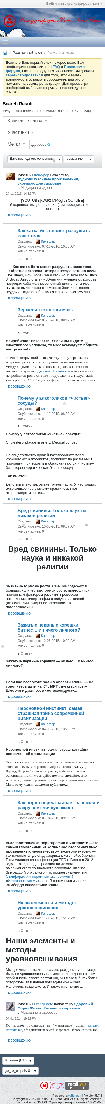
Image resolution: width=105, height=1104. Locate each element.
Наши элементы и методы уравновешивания (47, 905)
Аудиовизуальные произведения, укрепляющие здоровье (48, 181)
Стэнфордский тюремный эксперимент (39, 876)
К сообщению (19, 215)
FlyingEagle (43, 1004)
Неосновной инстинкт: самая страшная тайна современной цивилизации (51, 713)
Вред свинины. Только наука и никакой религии (52, 513)
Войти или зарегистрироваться (74, 4)
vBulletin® (76, 1095)
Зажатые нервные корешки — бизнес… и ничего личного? (51, 627)
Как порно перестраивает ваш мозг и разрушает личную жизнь (59, 805)
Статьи (26, 259)
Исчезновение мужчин (27, 881)
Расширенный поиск (27, 52)
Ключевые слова (27, 120)
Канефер (41, 175)
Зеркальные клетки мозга (46, 309)
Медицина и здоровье (39, 187)
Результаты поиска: (19, 111)
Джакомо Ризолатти (53, 371)
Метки (16, 144)
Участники (21, 132)
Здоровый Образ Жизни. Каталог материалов (55, 1006)
